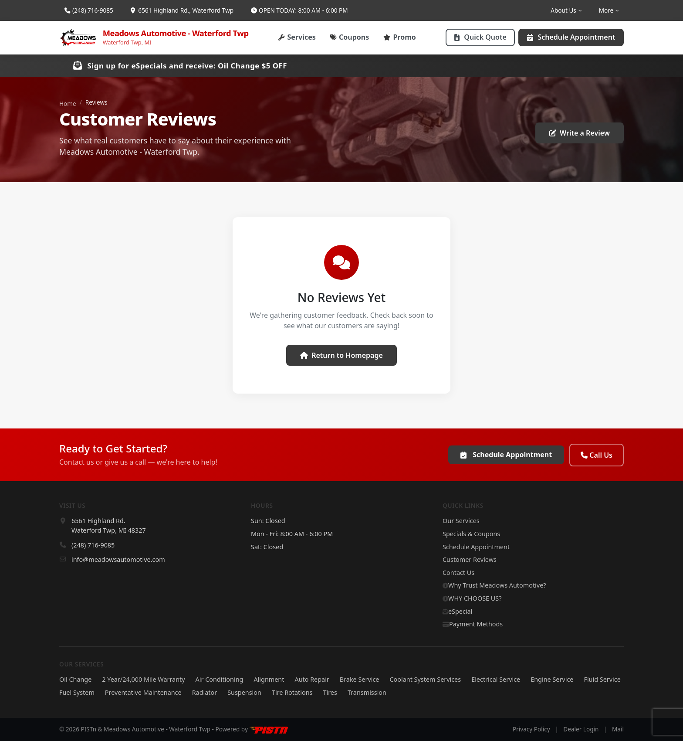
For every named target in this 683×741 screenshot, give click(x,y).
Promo (399, 37)
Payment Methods (473, 624)
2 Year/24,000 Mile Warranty (143, 679)
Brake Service (359, 679)
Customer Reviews (470, 559)
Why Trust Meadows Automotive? (494, 585)
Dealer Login (580, 729)
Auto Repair (311, 679)
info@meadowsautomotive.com (118, 559)
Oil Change (75, 679)
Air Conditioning (219, 679)
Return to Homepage (341, 355)
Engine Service (552, 679)
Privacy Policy (531, 729)
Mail (618, 729)
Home (67, 103)
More (609, 10)
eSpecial (457, 611)
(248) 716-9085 (88, 10)
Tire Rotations (292, 692)
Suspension (244, 692)
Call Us (596, 455)
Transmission (367, 692)
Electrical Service (495, 679)
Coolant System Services (425, 679)
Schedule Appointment (571, 37)
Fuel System (77, 692)
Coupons (349, 37)
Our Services (461, 521)
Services (297, 37)
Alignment (269, 679)
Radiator (204, 692)
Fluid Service (602, 679)
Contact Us (458, 572)
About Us (566, 10)
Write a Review (579, 133)
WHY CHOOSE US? (472, 598)
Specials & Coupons (471, 534)
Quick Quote (480, 37)
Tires (330, 692)
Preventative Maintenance (143, 692)
